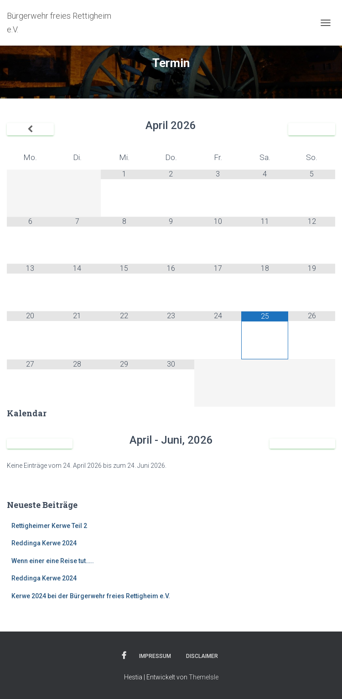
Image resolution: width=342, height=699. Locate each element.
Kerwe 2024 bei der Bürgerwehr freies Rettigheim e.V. (90, 596)
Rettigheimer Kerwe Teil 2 (49, 525)
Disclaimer (202, 656)
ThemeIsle (203, 677)
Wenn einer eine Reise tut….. (52, 560)
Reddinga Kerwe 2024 (44, 543)
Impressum (155, 656)
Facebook (124, 655)
